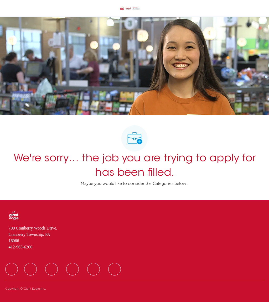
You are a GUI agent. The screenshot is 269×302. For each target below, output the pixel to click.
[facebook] (11, 269)
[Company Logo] (129, 9)
